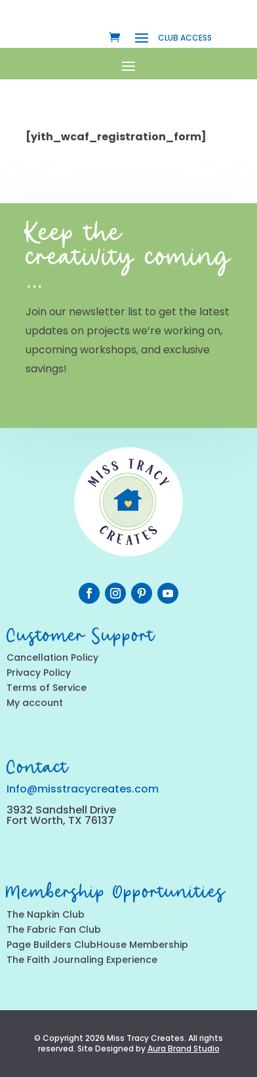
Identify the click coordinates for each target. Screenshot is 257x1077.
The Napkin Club (46, 914)
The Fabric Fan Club (54, 929)
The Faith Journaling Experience (82, 959)
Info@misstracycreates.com (83, 788)
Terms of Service (47, 687)
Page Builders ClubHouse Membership (97, 944)
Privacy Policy (39, 672)
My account (35, 702)
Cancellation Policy (52, 657)
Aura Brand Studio (184, 1048)
